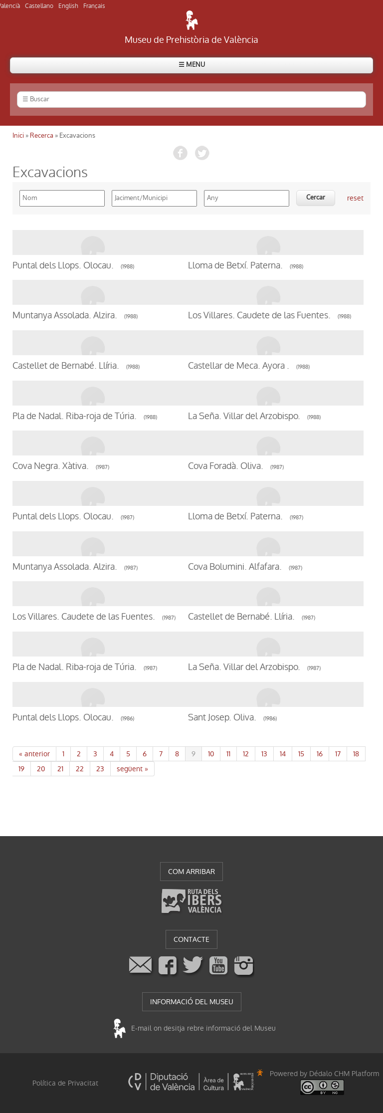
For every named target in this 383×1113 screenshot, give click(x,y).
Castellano (39, 6)
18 (356, 754)
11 (228, 754)
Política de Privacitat (65, 1083)
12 (246, 754)
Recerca (41, 135)
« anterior (34, 754)
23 (100, 769)
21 (60, 769)
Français (94, 6)
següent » (132, 769)
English (68, 6)
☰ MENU (192, 64)
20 (41, 769)
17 (338, 754)
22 (80, 769)
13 (264, 754)
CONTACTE (191, 939)
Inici (18, 135)
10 (211, 754)
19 (21, 769)
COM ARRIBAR (191, 872)
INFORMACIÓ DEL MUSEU (191, 1002)
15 (301, 754)
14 (283, 754)
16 (320, 754)
